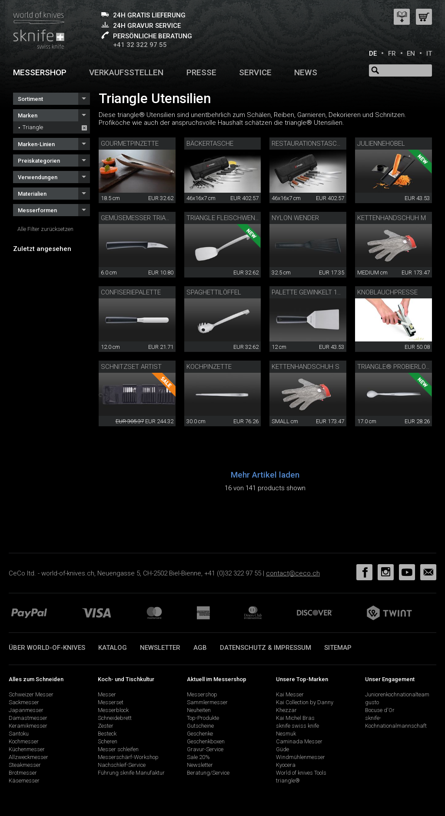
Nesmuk (286, 733)
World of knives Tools (301, 772)
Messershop (39, 72)
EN (411, 53)
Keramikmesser (28, 725)
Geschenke (200, 733)
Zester (105, 725)
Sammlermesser (207, 702)
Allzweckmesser (28, 757)
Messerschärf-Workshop (128, 757)
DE (373, 53)
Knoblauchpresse (387, 292)
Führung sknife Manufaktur (131, 772)
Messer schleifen (118, 749)
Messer (107, 694)
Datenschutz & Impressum (265, 648)
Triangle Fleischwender (226, 218)
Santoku (19, 733)
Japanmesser (26, 710)
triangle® (288, 780)
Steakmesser (25, 765)
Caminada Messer (299, 741)
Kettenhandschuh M (391, 218)
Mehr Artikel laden (265, 475)
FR (392, 53)
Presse (201, 72)
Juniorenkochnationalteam (397, 694)
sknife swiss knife (297, 725)
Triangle (33, 127)
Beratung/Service (208, 772)
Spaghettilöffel (213, 292)
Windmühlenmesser (300, 757)
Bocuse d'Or (380, 710)
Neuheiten (199, 710)
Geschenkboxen (206, 741)
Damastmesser (28, 718)
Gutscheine (200, 725)
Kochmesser (24, 741)
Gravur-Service (205, 749)
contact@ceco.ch (293, 573)
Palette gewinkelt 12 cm (312, 292)
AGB (200, 648)
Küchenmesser (27, 749)
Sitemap (338, 648)
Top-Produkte (203, 718)
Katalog (112, 648)
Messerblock (113, 710)
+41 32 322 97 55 (140, 45)
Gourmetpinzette (130, 143)
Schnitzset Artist (131, 367)
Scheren (107, 741)
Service (255, 72)
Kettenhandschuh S (305, 367)
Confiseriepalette (131, 292)
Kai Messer (290, 694)
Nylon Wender (295, 218)
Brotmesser (23, 772)
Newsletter (160, 648)
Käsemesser (24, 780)
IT (429, 53)
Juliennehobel (381, 143)
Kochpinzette (209, 367)
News (305, 72)
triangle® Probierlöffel (398, 367)
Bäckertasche (209, 143)
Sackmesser (24, 702)
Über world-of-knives (47, 648)
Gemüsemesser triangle (141, 218)
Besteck (107, 733)
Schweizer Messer (31, 694)
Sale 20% (198, 757)
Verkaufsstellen (126, 72)
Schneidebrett (115, 718)
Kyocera (286, 765)
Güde (282, 749)
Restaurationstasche (308, 143)
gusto (372, 702)
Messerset (110, 702)
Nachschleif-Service (122, 765)
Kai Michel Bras (295, 718)
